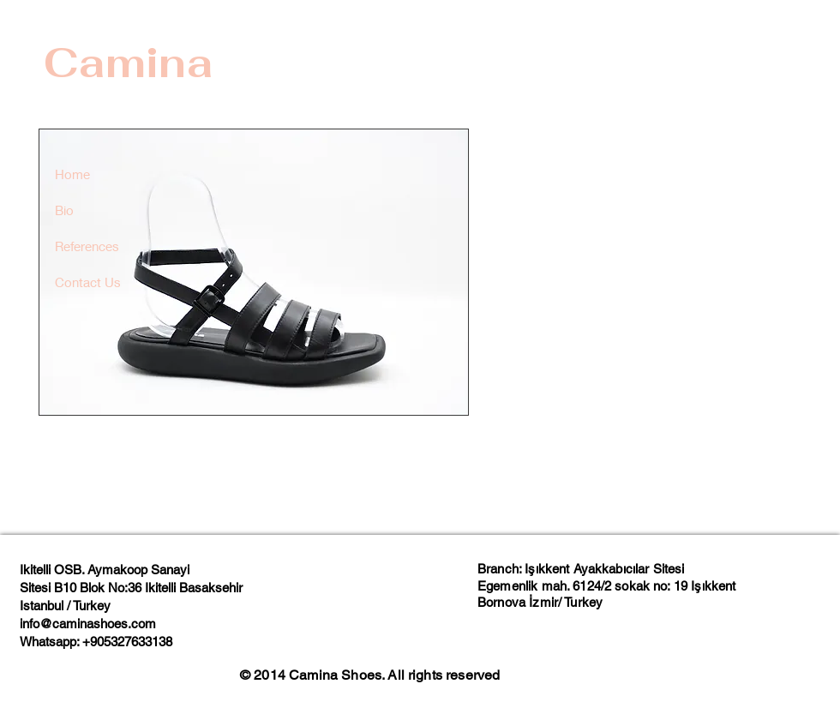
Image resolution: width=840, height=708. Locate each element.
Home (72, 174)
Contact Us (88, 282)
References (87, 246)
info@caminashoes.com (88, 623)
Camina (128, 62)
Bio (64, 210)
